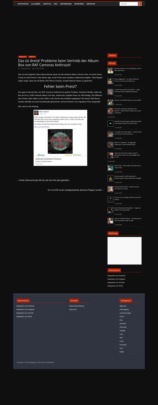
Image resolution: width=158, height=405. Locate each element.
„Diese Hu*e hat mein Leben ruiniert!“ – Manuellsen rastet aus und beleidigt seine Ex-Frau (127, 155)
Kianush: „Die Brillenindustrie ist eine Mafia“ (127, 100)
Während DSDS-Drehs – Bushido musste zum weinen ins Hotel (126, 188)
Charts (122, 316)
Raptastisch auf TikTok (115, 286)
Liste (121, 334)
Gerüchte (91, 4)
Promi (122, 341)
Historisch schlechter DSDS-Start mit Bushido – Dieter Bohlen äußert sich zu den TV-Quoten (127, 111)
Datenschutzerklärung (76, 306)
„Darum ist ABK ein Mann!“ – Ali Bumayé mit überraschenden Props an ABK (127, 219)
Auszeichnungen (125, 313)
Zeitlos (122, 352)
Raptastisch (23, 4)
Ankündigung (66, 4)
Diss (55, 4)
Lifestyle (47, 4)
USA (121, 348)
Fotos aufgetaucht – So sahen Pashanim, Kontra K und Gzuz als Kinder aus (126, 80)
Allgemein (35, 4)
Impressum (73, 309)
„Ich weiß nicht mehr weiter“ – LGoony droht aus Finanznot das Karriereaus (128, 133)
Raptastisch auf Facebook (116, 276)
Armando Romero (39, 68)
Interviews (79, 4)
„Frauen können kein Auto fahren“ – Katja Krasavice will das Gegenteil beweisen (127, 91)
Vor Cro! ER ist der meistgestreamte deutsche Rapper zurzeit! (76, 190)
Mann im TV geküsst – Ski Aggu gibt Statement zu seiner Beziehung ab (125, 143)
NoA (121, 338)
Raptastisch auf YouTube (116, 282)
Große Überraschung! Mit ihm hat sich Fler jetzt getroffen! (42, 180)
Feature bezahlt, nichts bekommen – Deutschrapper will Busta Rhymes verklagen (127, 177)
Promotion (123, 345)
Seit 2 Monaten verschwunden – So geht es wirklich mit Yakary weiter (127, 209)
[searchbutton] (139, 4)
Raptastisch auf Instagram (116, 279)
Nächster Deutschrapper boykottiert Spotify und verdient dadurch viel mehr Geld (127, 122)
